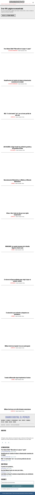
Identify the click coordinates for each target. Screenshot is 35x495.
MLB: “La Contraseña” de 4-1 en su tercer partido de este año (17, 114)
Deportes (13, 216)
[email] (17, 482)
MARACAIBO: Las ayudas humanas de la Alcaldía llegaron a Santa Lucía (17, 247)
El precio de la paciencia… (7, 466)
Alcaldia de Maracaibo (13, 50)
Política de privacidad (14, 488)
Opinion (13, 183)
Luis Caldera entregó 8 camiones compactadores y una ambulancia (17, 474)
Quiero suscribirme (17, 486)
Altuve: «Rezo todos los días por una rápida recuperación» (17, 213)
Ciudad (13, 249)
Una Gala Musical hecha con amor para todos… (12, 470)
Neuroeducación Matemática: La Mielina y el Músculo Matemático (17, 180)
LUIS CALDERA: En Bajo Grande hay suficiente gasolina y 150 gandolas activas (17, 147)
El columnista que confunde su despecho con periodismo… (17, 313)
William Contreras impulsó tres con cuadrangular (17, 346)
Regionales (3, 472)
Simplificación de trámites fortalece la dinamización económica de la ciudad (17, 81)
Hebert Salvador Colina (22, 50)
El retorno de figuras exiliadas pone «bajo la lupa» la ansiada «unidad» (17, 280)
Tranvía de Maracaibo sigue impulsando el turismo (17, 377)
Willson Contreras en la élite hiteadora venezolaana (17, 409)
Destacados (13, 150)
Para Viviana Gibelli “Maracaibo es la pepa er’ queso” (17, 49)
